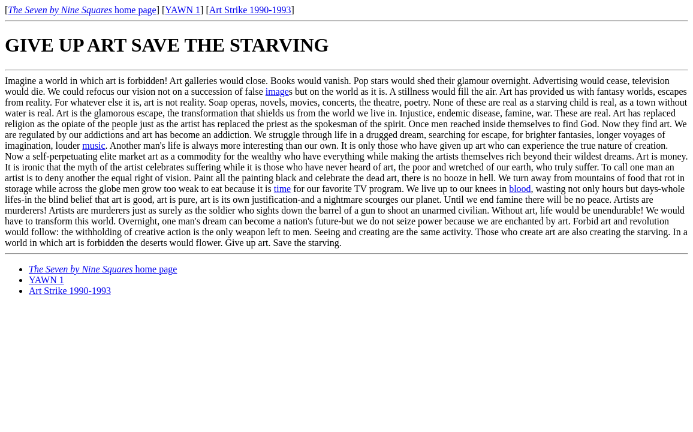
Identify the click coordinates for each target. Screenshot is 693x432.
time (282, 189)
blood (520, 189)
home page (82, 10)
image (277, 91)
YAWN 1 (182, 10)
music (93, 145)
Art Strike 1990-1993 (250, 10)
